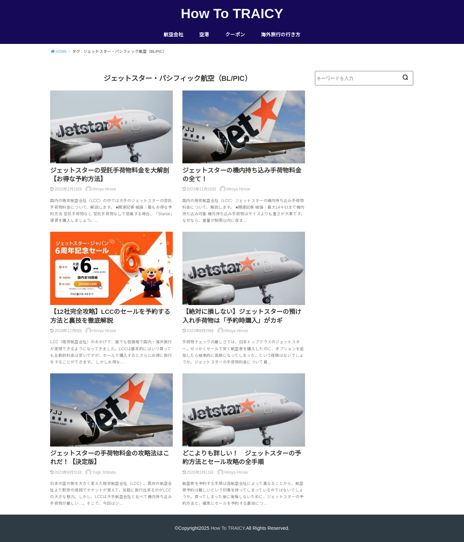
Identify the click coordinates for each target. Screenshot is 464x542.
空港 (204, 34)
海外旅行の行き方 (280, 34)
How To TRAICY (232, 13)
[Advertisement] (364, 213)
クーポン (235, 34)
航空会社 (173, 34)
